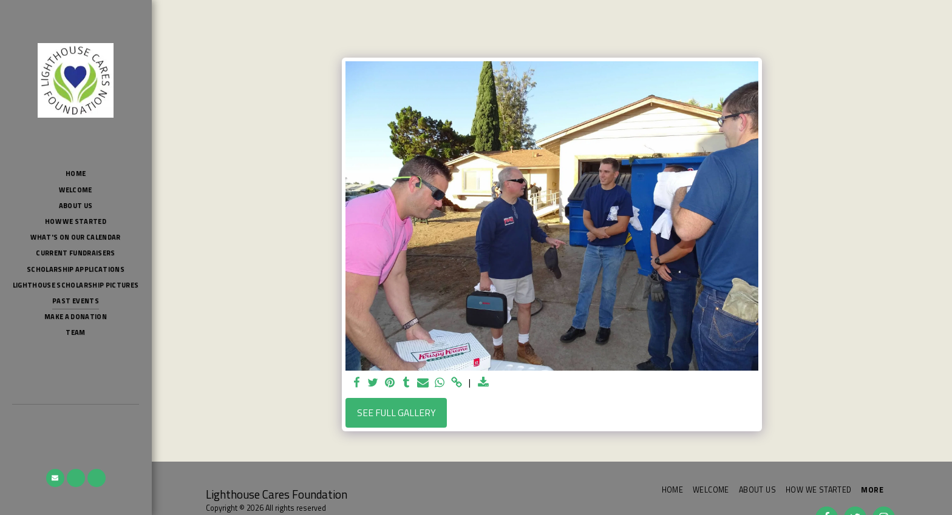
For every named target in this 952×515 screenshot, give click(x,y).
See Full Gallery (396, 412)
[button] (55, 478)
